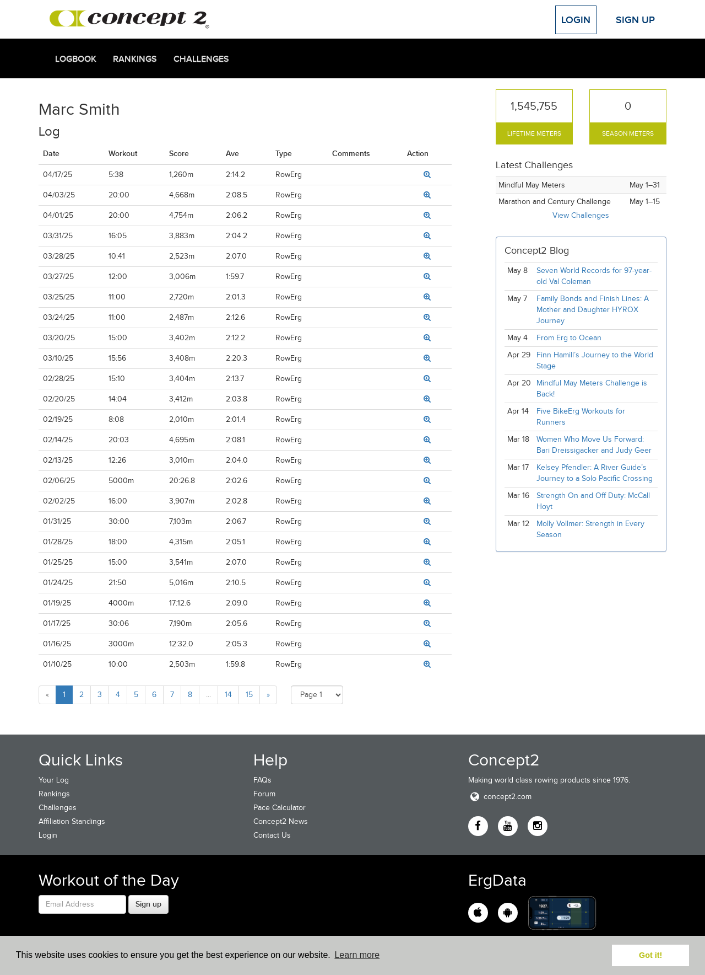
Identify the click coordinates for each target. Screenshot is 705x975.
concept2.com (500, 796)
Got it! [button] (650, 955)
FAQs (262, 780)
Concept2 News (280, 821)
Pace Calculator (279, 807)
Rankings (135, 59)
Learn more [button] (356, 955)
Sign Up (635, 19)
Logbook (75, 59)
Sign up (148, 903)
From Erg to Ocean (568, 338)
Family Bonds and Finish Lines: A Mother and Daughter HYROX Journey (592, 309)
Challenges (201, 59)
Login (575, 19)
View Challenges (580, 215)
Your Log (54, 780)
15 (249, 694)
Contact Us (272, 835)
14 (228, 694)
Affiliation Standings (72, 821)
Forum (264, 794)
